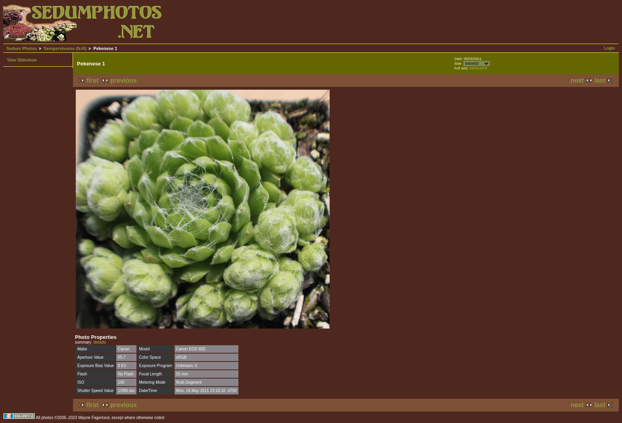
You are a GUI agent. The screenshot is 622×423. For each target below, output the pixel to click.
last (599, 80)
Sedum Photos (21, 48)
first (92, 80)
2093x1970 (478, 68)
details (100, 342)
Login (609, 48)
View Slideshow (22, 60)
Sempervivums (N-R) (65, 48)
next (577, 80)
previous (123, 80)
